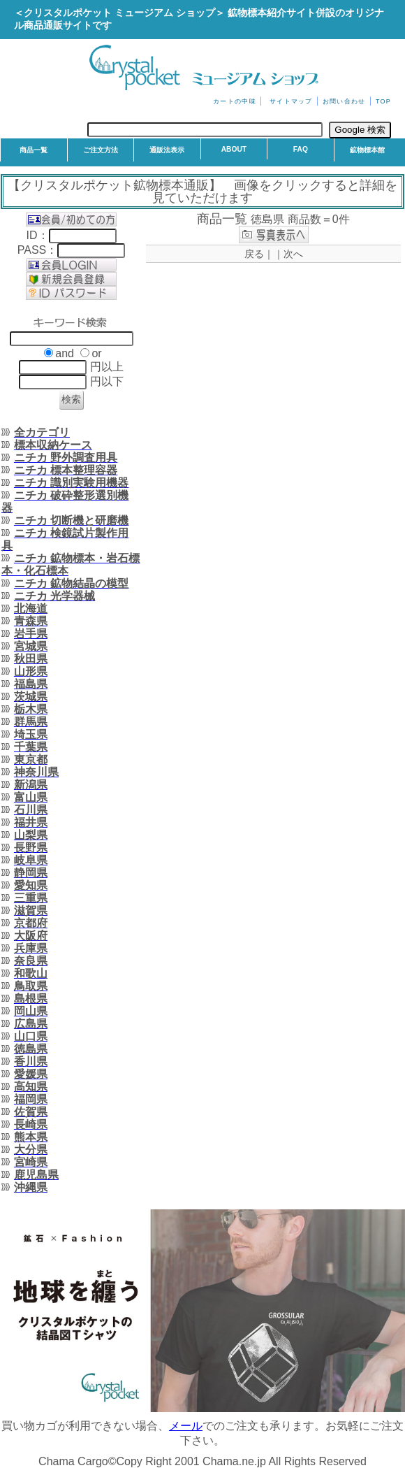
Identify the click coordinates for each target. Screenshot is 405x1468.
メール (185, 1426)
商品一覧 (33, 150)
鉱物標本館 (367, 150)
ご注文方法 (100, 150)
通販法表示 (166, 150)
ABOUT (233, 149)
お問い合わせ (344, 101)
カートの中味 (234, 101)
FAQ (300, 149)
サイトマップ (291, 101)
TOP (383, 101)
